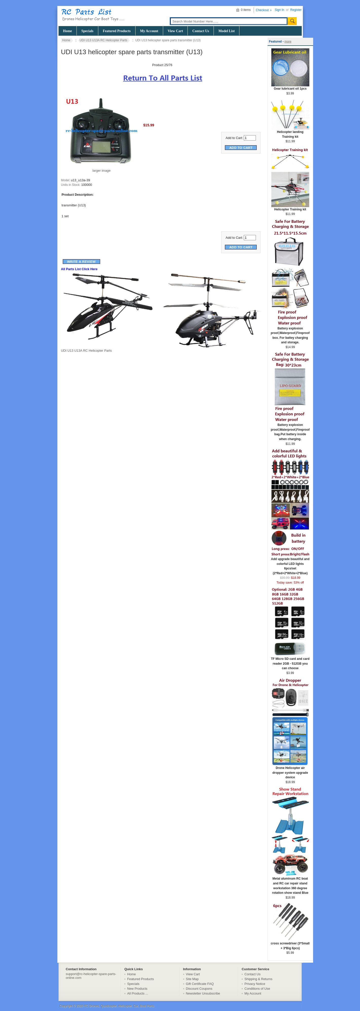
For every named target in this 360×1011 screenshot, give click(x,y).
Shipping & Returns (258, 979)
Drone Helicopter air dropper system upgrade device (290, 771)
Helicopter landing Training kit (290, 132)
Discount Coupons (199, 988)
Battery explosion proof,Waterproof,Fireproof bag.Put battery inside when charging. (290, 430)
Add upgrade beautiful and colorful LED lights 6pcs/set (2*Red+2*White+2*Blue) (290, 564)
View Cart (175, 31)
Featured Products (117, 31)
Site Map (192, 979)
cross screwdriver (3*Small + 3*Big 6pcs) (290, 944)
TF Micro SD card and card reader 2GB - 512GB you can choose (290, 662)
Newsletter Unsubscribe (203, 993)
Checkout (262, 10)
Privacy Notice (254, 984)
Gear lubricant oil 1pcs (290, 87)
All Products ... (137, 993)
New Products (137, 988)
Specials (87, 31)
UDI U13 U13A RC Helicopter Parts (103, 40)
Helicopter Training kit (290, 207)
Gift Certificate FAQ (200, 984)
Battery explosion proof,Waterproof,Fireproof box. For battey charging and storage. (290, 333)
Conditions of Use (257, 988)
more (288, 41)
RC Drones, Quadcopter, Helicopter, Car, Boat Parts (119, 1006)
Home (67, 31)
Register (296, 10)
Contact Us (200, 31)
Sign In (279, 10)
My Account (149, 31)
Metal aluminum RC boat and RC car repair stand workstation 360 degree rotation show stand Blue (290, 884)
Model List (226, 31)
